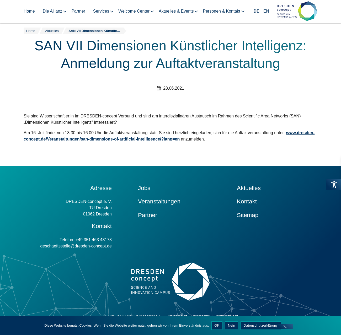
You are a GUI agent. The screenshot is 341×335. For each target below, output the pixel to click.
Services (101, 11)
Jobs (144, 188)
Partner (78, 11)
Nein (231, 325)
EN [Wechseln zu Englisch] (266, 11)
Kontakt (247, 201)
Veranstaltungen (159, 201)
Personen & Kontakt (221, 11)
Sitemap (247, 215)
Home (29, 11)
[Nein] (285, 326)
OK (216, 325)
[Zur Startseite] (297, 11)
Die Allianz (52, 11)
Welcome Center (134, 11)
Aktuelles (249, 188)
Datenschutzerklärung (260, 325)
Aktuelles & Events (176, 11)
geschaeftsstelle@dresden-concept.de (76, 246)
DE (256, 11)
